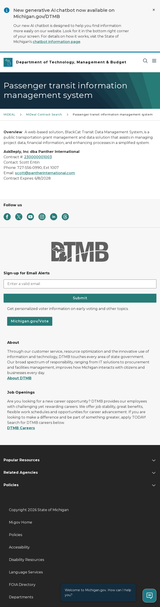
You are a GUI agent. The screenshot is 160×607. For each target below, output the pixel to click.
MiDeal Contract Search (44, 114)
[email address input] (80, 283)
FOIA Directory (22, 585)
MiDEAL (9, 114)
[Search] (145, 60)
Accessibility (19, 547)
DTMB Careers (21, 428)
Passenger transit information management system (113, 114)
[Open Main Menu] (154, 60)
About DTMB (19, 378)
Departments (21, 597)
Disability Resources (26, 560)
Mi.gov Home (20, 522)
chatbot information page (56, 42)
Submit (80, 298)
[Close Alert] (153, 9)
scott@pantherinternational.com (45, 173)
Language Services (26, 572)
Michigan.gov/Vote (30, 321)
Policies (15, 535)
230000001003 (38, 157)
